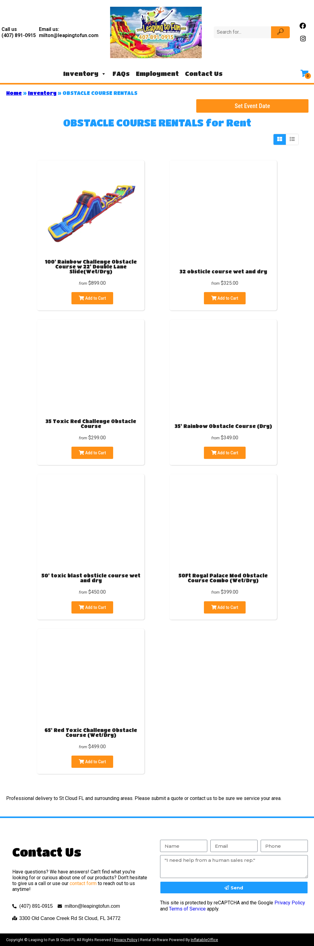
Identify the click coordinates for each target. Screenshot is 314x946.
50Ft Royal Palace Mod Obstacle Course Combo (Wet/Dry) (223, 577)
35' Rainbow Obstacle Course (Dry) (223, 426)
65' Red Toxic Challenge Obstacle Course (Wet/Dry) (90, 732)
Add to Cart (92, 298)
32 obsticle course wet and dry (223, 271)
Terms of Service (187, 909)
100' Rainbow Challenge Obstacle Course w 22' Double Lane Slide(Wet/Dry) (91, 266)
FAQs (121, 73)
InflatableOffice (204, 939)
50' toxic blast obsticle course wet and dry (90, 577)
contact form (83, 883)
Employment (157, 73)
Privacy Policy (289, 903)
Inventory (84, 74)
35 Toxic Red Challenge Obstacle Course (90, 423)
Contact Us (204, 73)
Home (14, 93)
